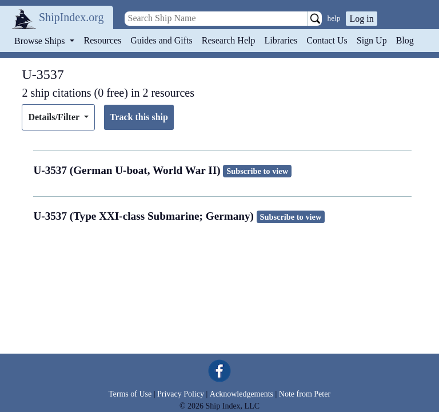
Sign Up (372, 40)
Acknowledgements (241, 394)
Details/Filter (54, 117)
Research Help (229, 40)
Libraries (280, 40)
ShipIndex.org (71, 17)
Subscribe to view (257, 171)
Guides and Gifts (161, 40)
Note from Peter (304, 394)
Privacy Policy (180, 394)
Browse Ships (40, 41)
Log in (361, 18)
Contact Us (327, 40)
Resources (103, 40)
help (334, 18)
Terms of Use (130, 394)
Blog (405, 40)
